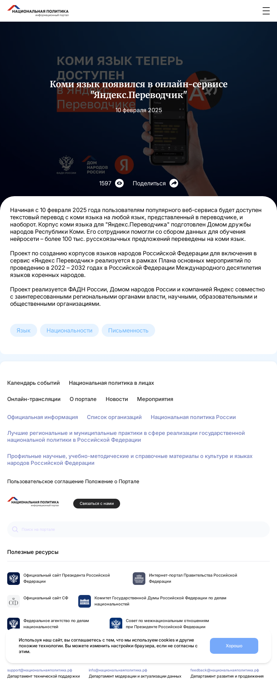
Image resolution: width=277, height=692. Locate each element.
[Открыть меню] (266, 10)
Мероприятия (155, 399)
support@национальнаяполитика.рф (39, 670)
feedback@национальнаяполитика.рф (224, 670)
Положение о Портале (112, 481)
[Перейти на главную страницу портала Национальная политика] (33, 502)
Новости (117, 399)
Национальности (69, 330)
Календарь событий (33, 382)
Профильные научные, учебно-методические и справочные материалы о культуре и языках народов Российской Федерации (129, 459)
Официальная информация (42, 417)
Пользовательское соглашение (45, 481)
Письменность (128, 330)
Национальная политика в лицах (111, 382)
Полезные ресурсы (32, 551)
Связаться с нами (97, 503)
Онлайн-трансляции (34, 399)
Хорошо (234, 645)
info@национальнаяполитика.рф (118, 670)
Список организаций (114, 417)
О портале (83, 399)
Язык (24, 330)
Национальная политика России (193, 417)
